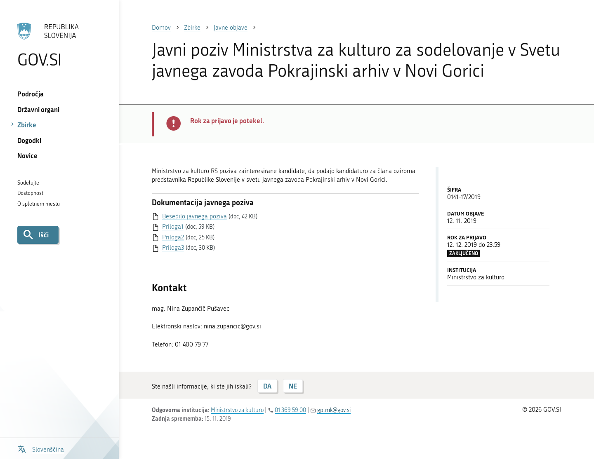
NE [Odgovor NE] (293, 386)
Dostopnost (30, 193)
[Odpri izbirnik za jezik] (40, 448)
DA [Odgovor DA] (267, 386)
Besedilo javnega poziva (194, 216)
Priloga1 (173, 226)
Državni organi (38, 109)
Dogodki (29, 140)
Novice (27, 155)
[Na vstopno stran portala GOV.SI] (59, 45)
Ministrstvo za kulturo (237, 410)
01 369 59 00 (290, 410)
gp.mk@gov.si (334, 410)
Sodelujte (28, 183)
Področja (30, 93)
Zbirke (26, 124)
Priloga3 (173, 247)
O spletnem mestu (38, 204)
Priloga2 (173, 237)
